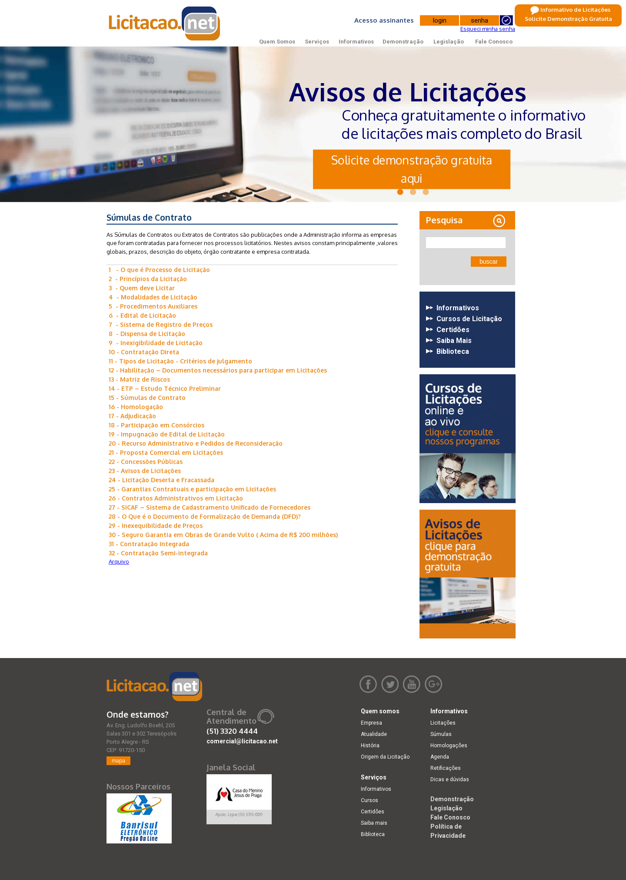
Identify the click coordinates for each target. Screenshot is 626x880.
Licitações (443, 723)
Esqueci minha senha (487, 28)
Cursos (369, 800)
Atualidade (374, 734)
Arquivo (119, 561)
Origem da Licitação (385, 757)
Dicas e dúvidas (449, 779)
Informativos (356, 41)
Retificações (445, 768)
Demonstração (403, 41)
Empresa (371, 723)
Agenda (439, 757)
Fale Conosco (494, 41)
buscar (488, 261)
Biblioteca (373, 834)
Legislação (448, 41)
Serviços (317, 41)
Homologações (448, 745)
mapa (118, 760)
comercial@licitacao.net (242, 741)
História (370, 745)
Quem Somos (277, 41)
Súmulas (441, 734)
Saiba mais (374, 823)
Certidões (372, 812)
